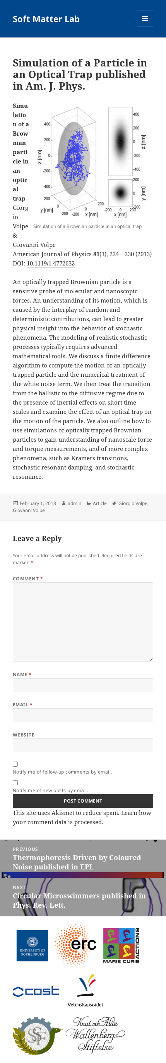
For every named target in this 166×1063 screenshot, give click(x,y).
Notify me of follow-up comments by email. (62, 772)
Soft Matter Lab (46, 18)
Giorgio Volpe (132, 503)
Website (23, 734)
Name (22, 674)
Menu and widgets (145, 26)
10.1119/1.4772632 (51, 263)
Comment (28, 578)
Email (23, 704)
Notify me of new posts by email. (50, 790)
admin (74, 503)
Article (100, 503)
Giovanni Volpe (29, 510)
